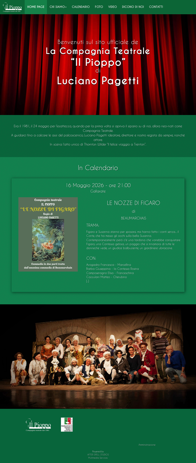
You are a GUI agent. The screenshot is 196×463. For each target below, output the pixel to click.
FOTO (99, 7)
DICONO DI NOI (133, 7)
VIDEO (112, 7)
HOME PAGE (37, 7)
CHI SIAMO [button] (58, 7)
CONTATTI (156, 7)
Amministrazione (147, 444)
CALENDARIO (81, 7)
